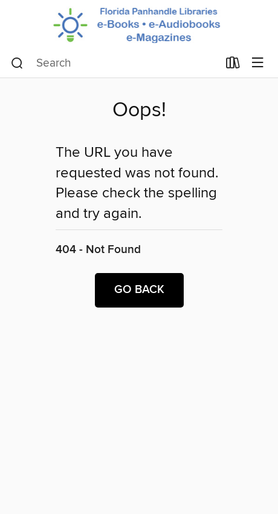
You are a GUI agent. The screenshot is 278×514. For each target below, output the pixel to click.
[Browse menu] (258, 63)
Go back (139, 290)
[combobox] (114, 63)
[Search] (17, 63)
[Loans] (233, 65)
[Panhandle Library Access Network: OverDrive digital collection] (139, 24)
